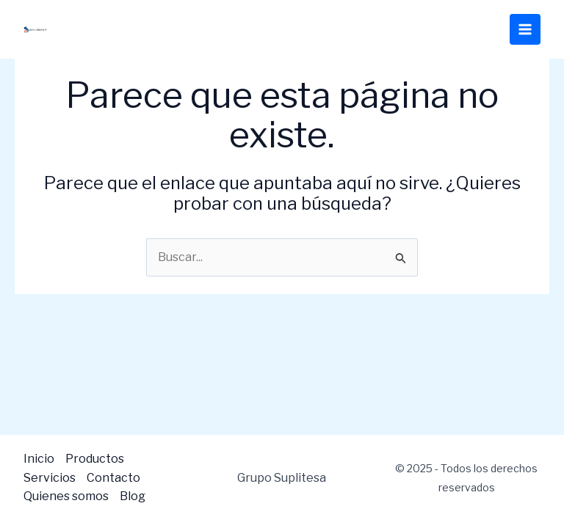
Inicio (39, 459)
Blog (132, 496)
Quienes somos (66, 496)
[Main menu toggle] (525, 29)
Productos (94, 459)
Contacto (113, 478)
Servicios (50, 478)
